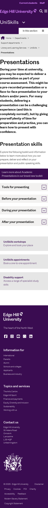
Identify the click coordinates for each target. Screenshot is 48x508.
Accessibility (9, 494)
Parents (6, 359)
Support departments (10, 43)
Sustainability (9, 406)
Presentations (7, 52)
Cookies (17, 489)
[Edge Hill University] (13, 321)
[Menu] (46, 11)
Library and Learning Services (13, 48)
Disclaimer (39, 484)
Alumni (6, 363)
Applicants (8, 370)
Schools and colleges (12, 366)
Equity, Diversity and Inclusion (16, 402)
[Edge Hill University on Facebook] (6, 338)
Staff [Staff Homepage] (42, 3)
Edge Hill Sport (10, 395)
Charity (33, 489)
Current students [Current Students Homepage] (28, 3)
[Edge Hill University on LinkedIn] (31, 338)
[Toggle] (44, 187)
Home (8, 38)
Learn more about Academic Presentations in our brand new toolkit (22, 174)
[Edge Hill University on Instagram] (12, 338)
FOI (25, 489)
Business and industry (12, 374)
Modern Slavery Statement (16, 498)
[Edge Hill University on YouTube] (18, 338)
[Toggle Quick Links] (23, 22)
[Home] (18, 12)
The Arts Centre (10, 391)
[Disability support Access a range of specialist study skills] (24, 281)
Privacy (7, 489)
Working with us (10, 410)
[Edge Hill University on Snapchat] (25, 338)
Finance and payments (13, 399)
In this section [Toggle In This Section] (33, 30)
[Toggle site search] (41, 11)
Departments (20, 38)
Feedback (22, 494)
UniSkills (33, 48)
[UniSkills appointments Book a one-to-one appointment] (24, 261)
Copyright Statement (13, 503)
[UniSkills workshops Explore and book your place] (24, 243)
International (8, 355)
